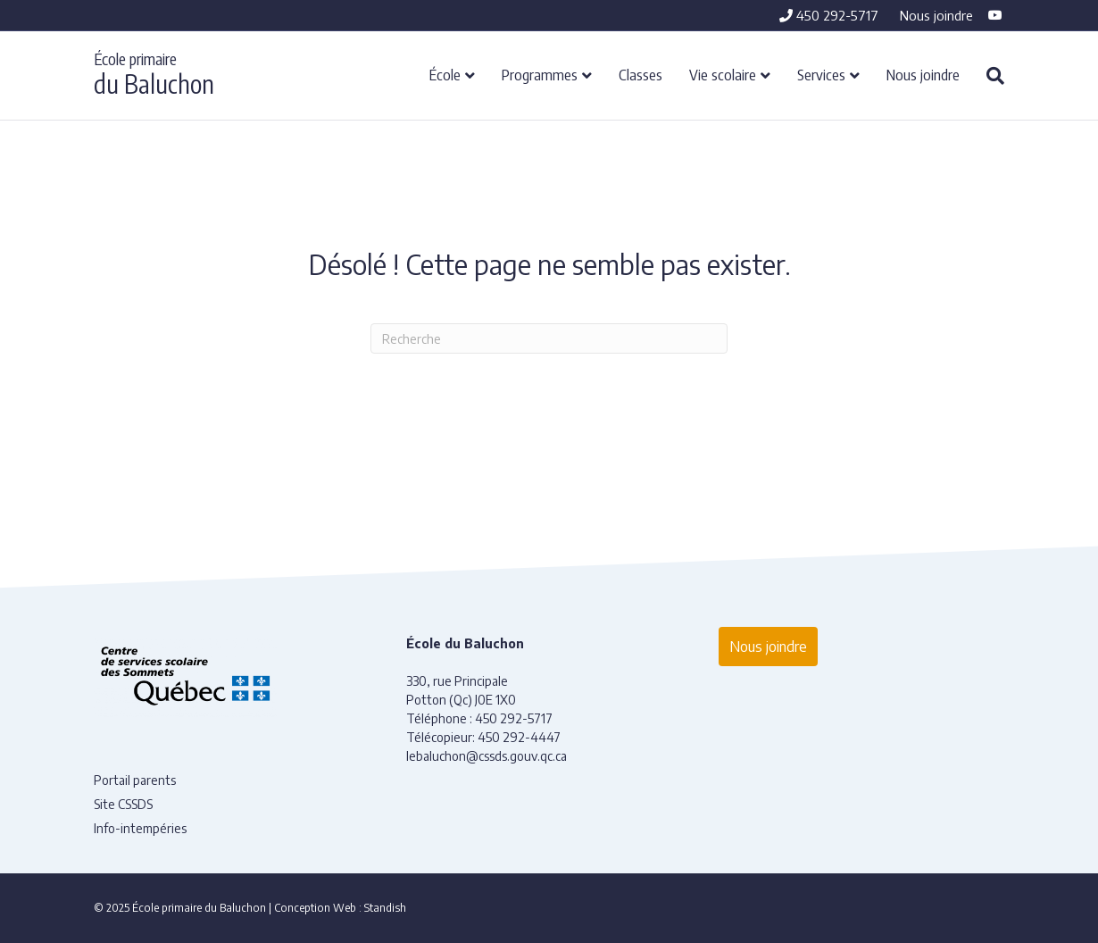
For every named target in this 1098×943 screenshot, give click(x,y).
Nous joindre (936, 15)
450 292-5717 (828, 15)
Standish (385, 907)
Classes (640, 74)
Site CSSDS (123, 804)
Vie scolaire (722, 74)
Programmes (540, 74)
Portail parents (135, 780)
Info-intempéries (140, 828)
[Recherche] (988, 75)
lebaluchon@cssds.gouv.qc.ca (486, 756)
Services (821, 74)
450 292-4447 (519, 737)
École (445, 74)
